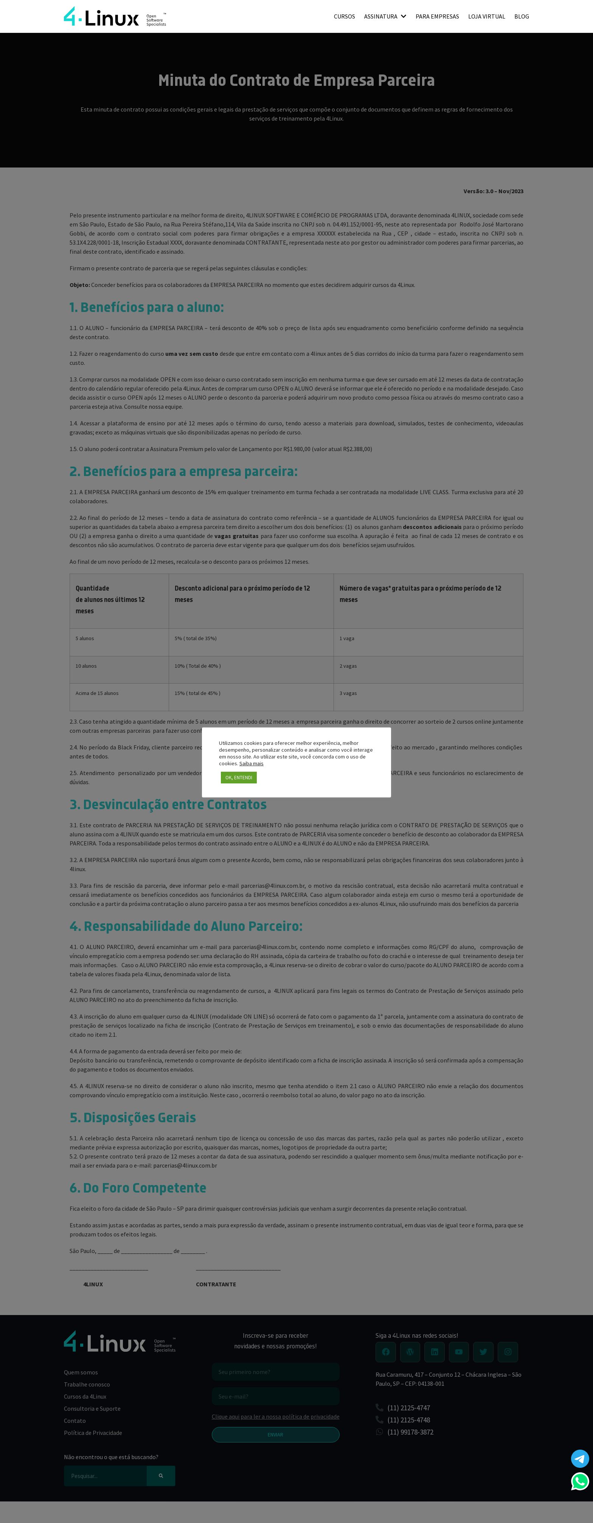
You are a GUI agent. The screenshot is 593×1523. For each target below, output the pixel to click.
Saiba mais (251, 763)
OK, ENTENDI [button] (238, 777)
